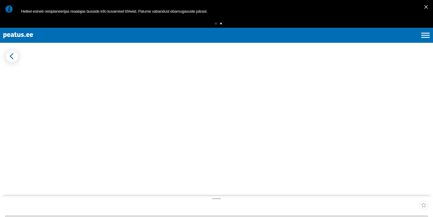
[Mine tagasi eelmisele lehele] (10, 71)
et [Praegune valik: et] (361, 42)
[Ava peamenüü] (425, 42)
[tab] (33, 87)
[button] (206, 25)
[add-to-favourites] (133, 73)
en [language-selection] (378, 42)
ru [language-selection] (409, 42)
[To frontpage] (34, 42)
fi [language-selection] (393, 42)
